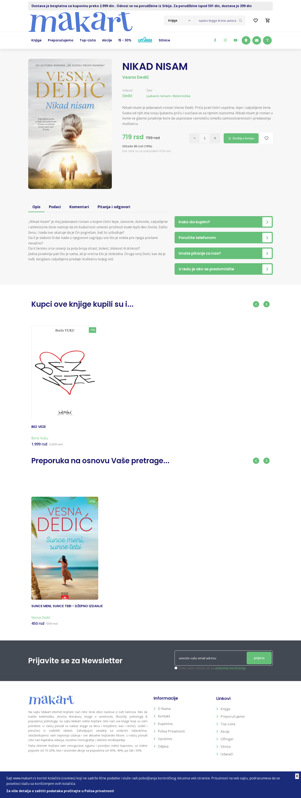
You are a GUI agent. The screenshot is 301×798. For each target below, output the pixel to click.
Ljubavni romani (158, 96)
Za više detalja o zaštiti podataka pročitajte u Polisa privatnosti (60, 791)
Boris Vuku (40, 442)
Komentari (80, 206)
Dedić (127, 95)
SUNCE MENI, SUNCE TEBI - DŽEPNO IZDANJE (67, 610)
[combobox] (179, 20)
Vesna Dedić (135, 77)
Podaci (55, 206)
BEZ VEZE (38, 431)
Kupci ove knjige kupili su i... (83, 304)
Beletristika (181, 96)
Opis (36, 206)
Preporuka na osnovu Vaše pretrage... (102, 460)
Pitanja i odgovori (115, 206)
